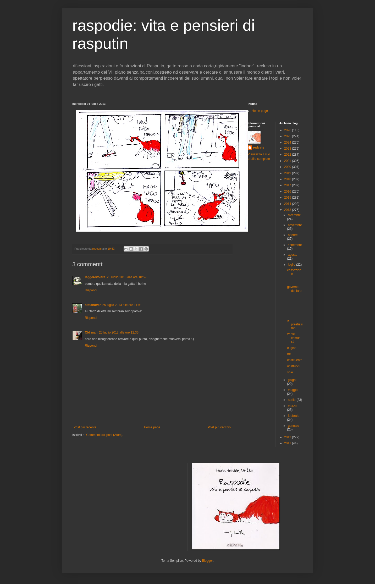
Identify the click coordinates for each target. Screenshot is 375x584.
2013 (288, 210)
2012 (288, 437)
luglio (292, 264)
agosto (292, 254)
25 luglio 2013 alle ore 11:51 (122, 305)
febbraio (293, 416)
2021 (288, 161)
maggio (293, 390)
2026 (288, 130)
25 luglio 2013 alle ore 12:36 (119, 332)
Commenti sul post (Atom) (104, 435)
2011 (288, 443)
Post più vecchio (219, 427)
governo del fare (294, 288)
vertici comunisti (294, 337)
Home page (152, 427)
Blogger (207, 561)
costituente (294, 360)
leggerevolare (95, 277)
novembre (295, 225)
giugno (292, 380)
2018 (288, 179)
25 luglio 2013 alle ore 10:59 (126, 277)
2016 (288, 191)
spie (290, 372)
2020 (288, 167)
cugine (291, 348)
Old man (91, 332)
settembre (295, 245)
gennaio (293, 426)
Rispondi (91, 290)
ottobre (292, 235)
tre (289, 354)
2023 (288, 148)
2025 (288, 136)
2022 (288, 154)
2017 (288, 185)
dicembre (294, 215)
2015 (288, 197)
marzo (292, 406)
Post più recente (85, 427)
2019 (288, 173)
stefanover (93, 305)
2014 (288, 204)
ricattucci (293, 366)
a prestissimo (294, 324)
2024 (288, 142)
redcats (258, 147)
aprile (292, 400)
